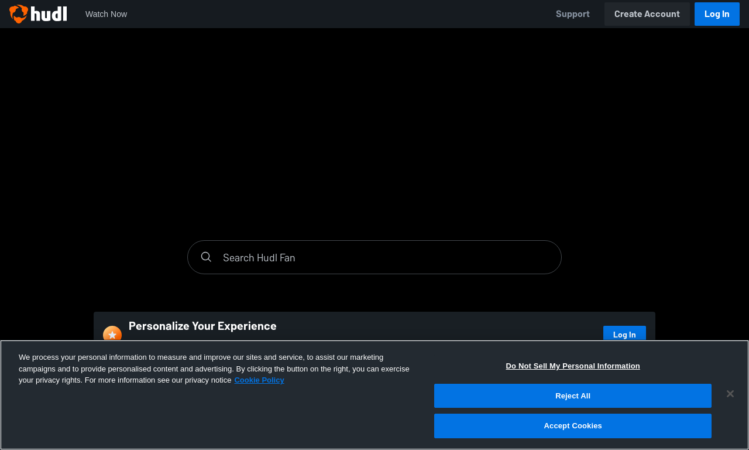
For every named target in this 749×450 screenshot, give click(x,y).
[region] (374, 395)
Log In (717, 14)
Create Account (647, 14)
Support (573, 14)
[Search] (386, 257)
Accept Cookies (573, 425)
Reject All (572, 395)
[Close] (730, 394)
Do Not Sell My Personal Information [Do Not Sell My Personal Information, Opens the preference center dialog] (573, 366)
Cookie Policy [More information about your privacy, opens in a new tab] (259, 380)
